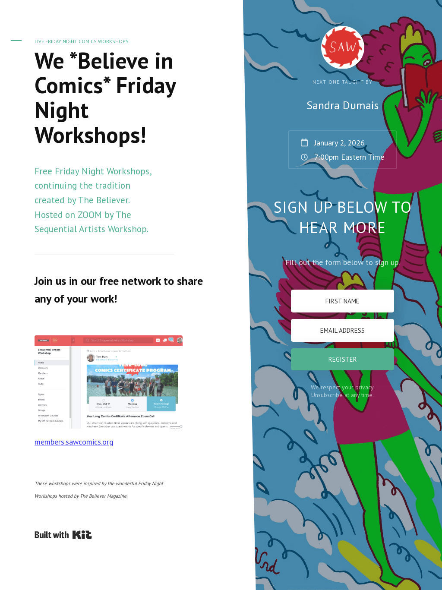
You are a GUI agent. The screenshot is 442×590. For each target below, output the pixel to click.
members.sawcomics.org (74, 442)
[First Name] (342, 301)
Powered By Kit (63, 535)
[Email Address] (342, 330)
